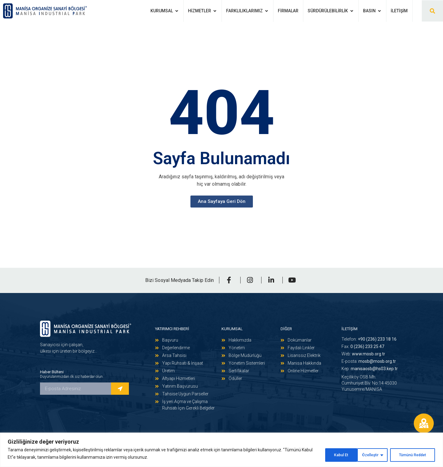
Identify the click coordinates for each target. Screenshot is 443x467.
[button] (432, 11)
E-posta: (368, 361)
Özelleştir (328, 454)
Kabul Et (418, 454)
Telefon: (369, 339)
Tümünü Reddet (374, 454)
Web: (363, 353)
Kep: (369, 368)
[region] (221, 450)
